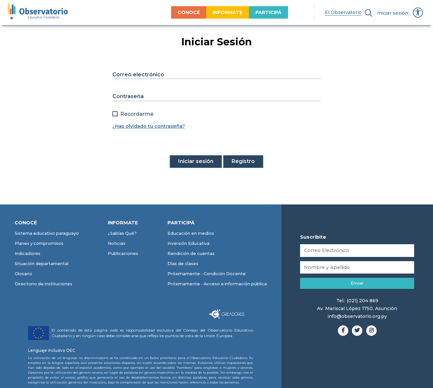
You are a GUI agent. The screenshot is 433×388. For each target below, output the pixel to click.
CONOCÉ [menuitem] (174, 12)
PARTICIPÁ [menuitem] (254, 12)
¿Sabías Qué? (122, 233)
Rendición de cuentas (191, 253)
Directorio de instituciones (43, 283)
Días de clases (182, 263)
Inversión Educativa (188, 243)
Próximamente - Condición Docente (206, 273)
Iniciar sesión (392, 13)
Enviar (357, 283)
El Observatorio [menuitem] (328, 12)
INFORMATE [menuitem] (213, 12)
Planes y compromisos (39, 243)
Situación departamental (41, 263)
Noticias (116, 243)
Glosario (23, 273)
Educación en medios (190, 233)
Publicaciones (123, 253)
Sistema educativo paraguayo (47, 233)
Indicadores (27, 253)
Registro (243, 161)
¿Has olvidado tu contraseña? (148, 126)
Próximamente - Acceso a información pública (217, 283)
